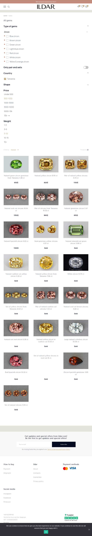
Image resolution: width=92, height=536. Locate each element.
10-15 (6, 137)
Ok (46, 532)
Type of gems (46, 26)
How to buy (9, 464)
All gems (8, 20)
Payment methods (71, 464)
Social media (9, 489)
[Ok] (89, 529)
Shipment (7, 473)
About (35, 469)
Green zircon (15, 44)
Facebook (7, 498)
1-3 (5, 125)
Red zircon (14, 53)
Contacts (37, 473)
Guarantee (37, 477)
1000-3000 (8, 102)
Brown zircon (15, 40)
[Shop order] (15, 150)
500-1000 (8, 98)
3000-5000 (9, 107)
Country (46, 73)
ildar (35, 464)
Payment (7, 469)
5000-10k (8, 111)
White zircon (15, 57)
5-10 (6, 133)
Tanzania (11, 79)
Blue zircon (14, 36)
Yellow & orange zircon (19, 61)
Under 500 (8, 94)
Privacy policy (38, 481)
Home (5, 15)
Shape (46, 84)
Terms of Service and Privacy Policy (58, 449)
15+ (5, 142)
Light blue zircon (17, 49)
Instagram (7, 494)
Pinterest (7, 502)
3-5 (5, 129)
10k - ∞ (7, 115)
